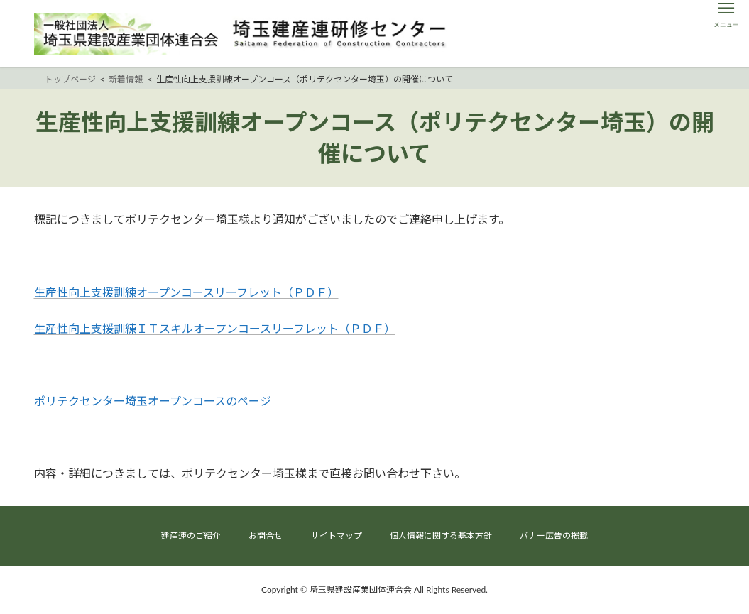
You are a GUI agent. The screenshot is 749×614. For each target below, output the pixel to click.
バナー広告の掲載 (554, 535)
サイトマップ (336, 535)
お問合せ (265, 535)
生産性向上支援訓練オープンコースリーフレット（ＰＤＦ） (186, 292)
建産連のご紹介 (191, 535)
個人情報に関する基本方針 (441, 535)
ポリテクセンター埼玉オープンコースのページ (152, 400)
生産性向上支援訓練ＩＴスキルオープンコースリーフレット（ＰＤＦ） (214, 328)
